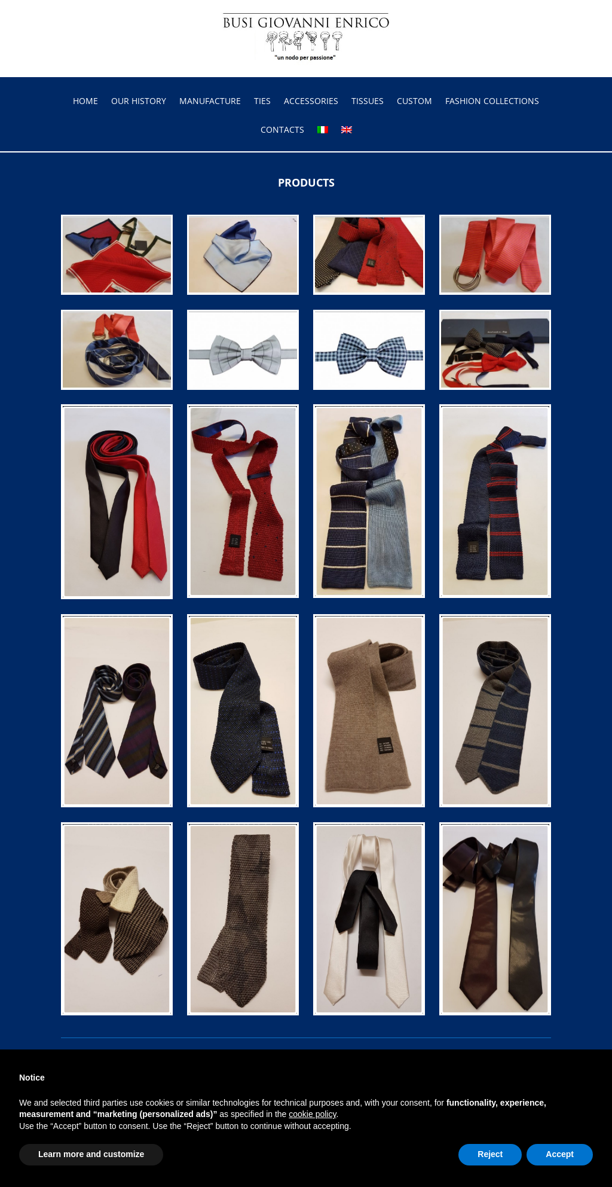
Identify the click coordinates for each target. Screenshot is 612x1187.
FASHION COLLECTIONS (492, 101)
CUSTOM (414, 101)
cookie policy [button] (312, 1114)
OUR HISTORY (138, 101)
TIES (262, 101)
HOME (85, 101)
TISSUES (367, 101)
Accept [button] (560, 1154)
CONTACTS (282, 130)
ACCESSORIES (311, 101)
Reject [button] (490, 1154)
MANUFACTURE (210, 101)
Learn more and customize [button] (91, 1154)
